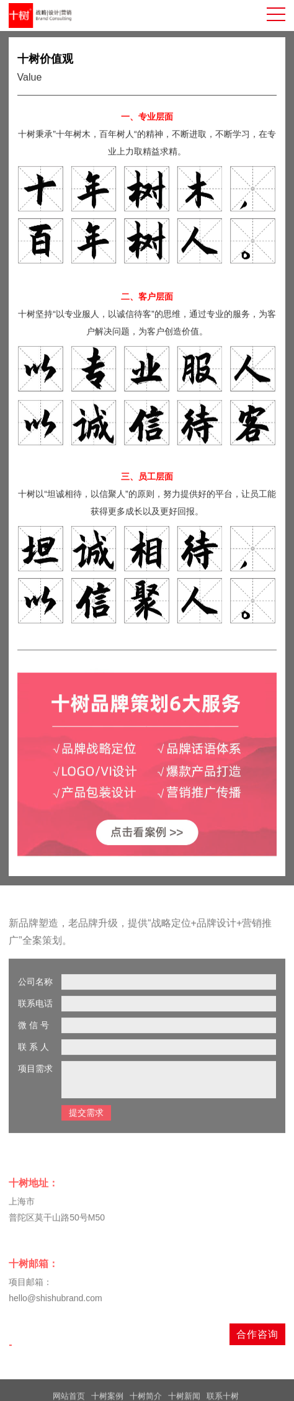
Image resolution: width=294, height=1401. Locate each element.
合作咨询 (257, 1334)
